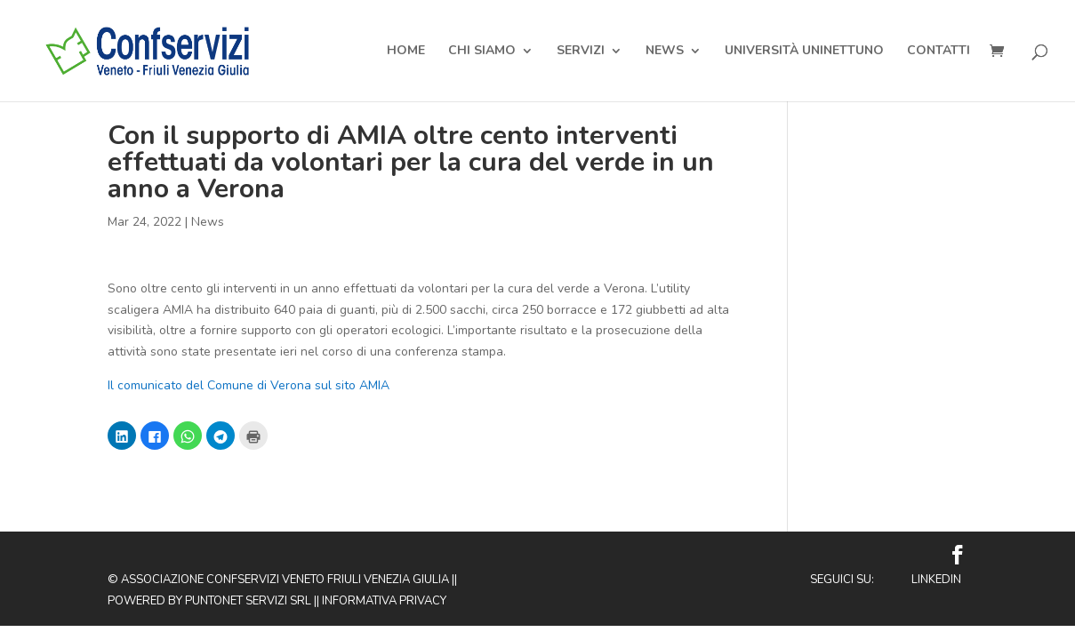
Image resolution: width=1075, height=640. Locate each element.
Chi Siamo (482, 51)
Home (406, 51)
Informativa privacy (384, 601)
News (665, 51)
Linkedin (936, 580)
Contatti (938, 51)
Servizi (581, 51)
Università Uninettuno (804, 51)
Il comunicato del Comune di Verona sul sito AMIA (248, 385)
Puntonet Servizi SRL (248, 601)
